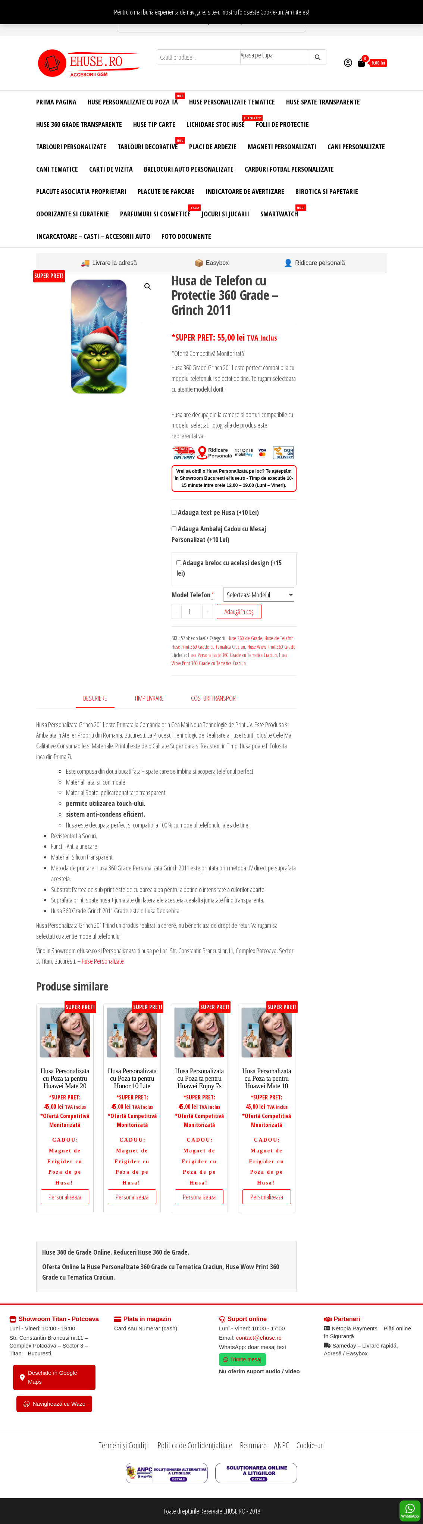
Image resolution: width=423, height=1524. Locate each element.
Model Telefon (191, 594)
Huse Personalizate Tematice (232, 101)
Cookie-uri (271, 11)
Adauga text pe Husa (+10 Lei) (215, 512)
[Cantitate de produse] (192, 611)
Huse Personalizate (103, 961)
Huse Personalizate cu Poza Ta (136, 99)
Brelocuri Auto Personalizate (189, 169)
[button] (147, 286)
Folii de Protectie (282, 124)
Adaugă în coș (239, 611)
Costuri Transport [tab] (214, 698)
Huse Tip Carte (154, 124)
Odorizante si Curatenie (72, 213)
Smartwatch (282, 211)
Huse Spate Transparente (323, 101)
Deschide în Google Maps (48, 1377)
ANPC (281, 1445)
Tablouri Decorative (151, 144)
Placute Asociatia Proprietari (81, 191)
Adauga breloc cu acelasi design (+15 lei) (229, 568)
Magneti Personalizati (282, 146)
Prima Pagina (56, 101)
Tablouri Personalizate (71, 146)
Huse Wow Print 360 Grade (271, 646)
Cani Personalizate (356, 146)
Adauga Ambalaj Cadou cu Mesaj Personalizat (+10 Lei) (219, 534)
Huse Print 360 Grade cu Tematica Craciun (208, 646)
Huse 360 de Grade (245, 638)
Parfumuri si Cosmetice (158, 211)
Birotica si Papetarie (326, 191)
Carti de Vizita (111, 169)
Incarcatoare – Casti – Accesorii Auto (93, 236)
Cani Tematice (57, 169)
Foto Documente (186, 236)
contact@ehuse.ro (259, 1337)
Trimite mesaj (242, 1359)
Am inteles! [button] (297, 11)
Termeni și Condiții (124, 1445)
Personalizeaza (64, 1196)
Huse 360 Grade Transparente (79, 124)
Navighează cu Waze (54, 1404)
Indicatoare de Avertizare (245, 191)
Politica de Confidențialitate (194, 1445)
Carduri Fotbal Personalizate (289, 169)
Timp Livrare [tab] (149, 698)
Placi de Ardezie (212, 146)
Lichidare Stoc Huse (218, 122)
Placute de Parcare (166, 191)
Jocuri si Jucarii (225, 213)
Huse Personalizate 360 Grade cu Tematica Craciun (232, 654)
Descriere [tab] (95, 698)
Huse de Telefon (279, 638)
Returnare (253, 1445)
